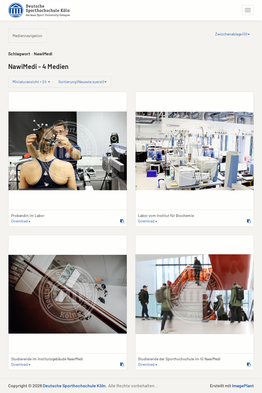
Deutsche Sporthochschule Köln (74, 385)
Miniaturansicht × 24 (31, 81)
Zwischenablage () (232, 34)
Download (21, 221)
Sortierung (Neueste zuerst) (82, 81)
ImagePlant (243, 385)
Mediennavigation (27, 35)
